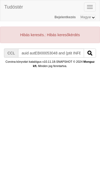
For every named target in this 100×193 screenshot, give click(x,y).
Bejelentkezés (65, 17)
